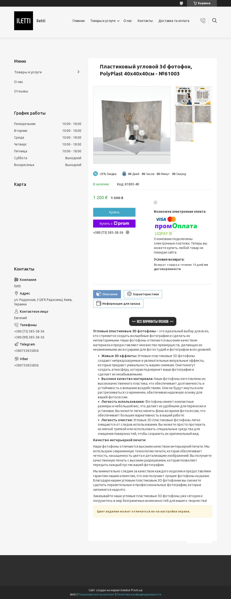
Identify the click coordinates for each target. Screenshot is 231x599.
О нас (128, 21)
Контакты (145, 21)
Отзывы (21, 91)
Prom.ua (136, 590)
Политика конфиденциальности (139, 594)
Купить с (114, 223)
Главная (79, 21)
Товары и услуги (103, 21)
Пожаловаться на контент (96, 594)
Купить (114, 212)
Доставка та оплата (173, 21)
